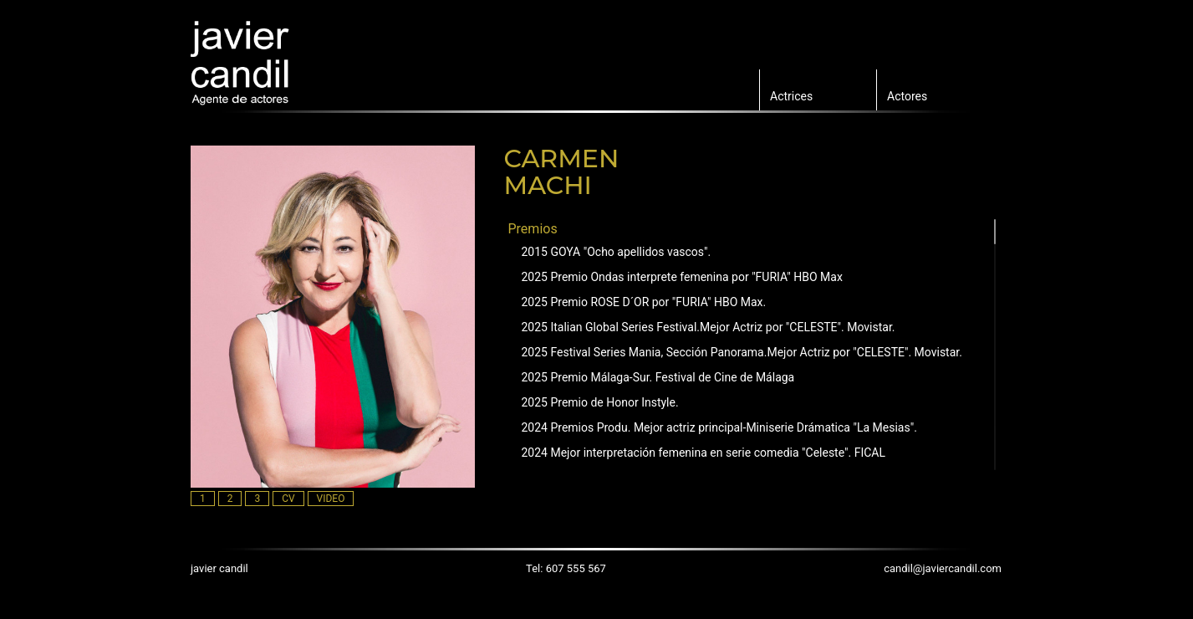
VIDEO (331, 498)
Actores (907, 96)
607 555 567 (576, 568)
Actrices (791, 96)
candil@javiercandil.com (943, 568)
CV (288, 498)
